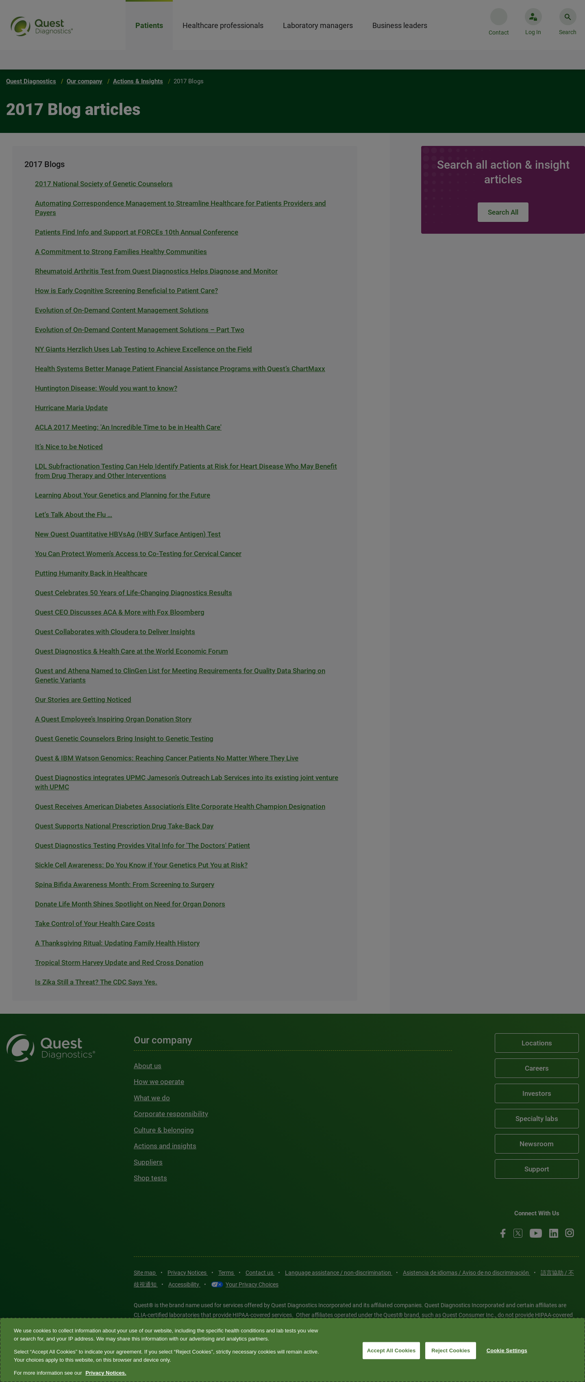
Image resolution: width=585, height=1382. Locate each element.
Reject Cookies (450, 1350)
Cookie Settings (507, 1350)
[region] (292, 1350)
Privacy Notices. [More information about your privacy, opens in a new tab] (105, 1373)
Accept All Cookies (391, 1350)
